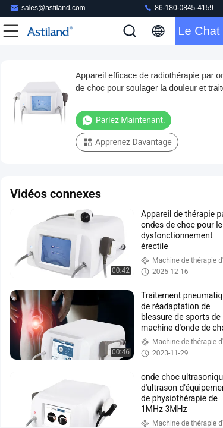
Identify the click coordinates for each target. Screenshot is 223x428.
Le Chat (198, 30)
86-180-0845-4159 (178, 7)
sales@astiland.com (48, 7)
